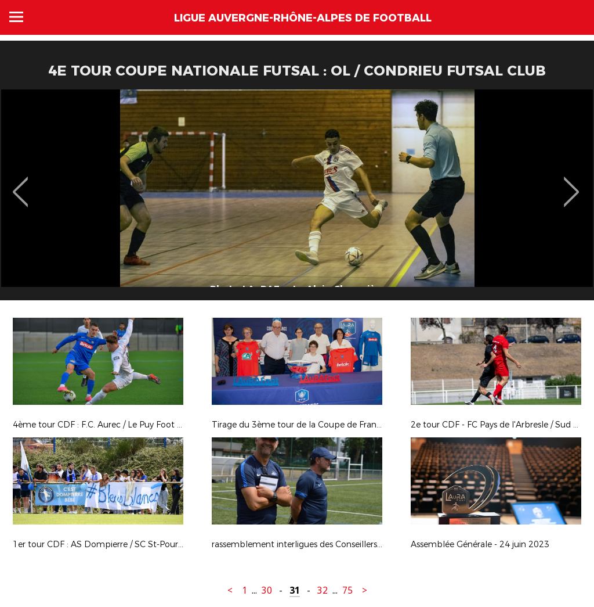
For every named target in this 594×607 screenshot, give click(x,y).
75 (347, 590)
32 (322, 590)
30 (267, 590)
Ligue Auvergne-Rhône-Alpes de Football (303, 18)
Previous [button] (20, 183)
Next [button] (572, 183)
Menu (16, 16)
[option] (297, 199)
